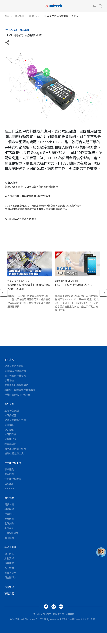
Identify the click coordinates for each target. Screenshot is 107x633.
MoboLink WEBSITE (42, 614)
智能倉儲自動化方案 (15, 420)
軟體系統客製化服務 (15, 448)
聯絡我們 (9, 593)
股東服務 (9, 563)
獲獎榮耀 (9, 518)
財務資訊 (9, 558)
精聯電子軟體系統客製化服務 (19, 390)
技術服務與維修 (12, 479)
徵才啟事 (9, 537)
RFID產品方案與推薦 (15, 371)
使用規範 (70, 614)
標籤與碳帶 (10, 444)
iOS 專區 (9, 429)
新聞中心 (34, 16)
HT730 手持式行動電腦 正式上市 (61, 16)
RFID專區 (9, 425)
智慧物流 (9, 380)
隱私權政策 (58, 614)
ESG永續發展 (11, 533)
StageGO (9, 488)
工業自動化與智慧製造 (16, 385)
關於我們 (19, 16)
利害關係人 (10, 577)
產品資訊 (9, 404)
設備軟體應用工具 (14, 453)
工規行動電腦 (11, 410)
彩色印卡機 (10, 439)
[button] (3, 293)
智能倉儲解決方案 (14, 366)
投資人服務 (10, 547)
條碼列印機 (10, 434)
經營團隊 (9, 514)
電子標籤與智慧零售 (15, 375)
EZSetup (8, 483)
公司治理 (9, 553)
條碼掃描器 (10, 415)
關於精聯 (9, 504)
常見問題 (9, 474)
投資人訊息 (10, 572)
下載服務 (9, 469)
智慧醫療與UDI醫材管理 (17, 394)
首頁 (6, 16)
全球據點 (9, 523)
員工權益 (9, 568)
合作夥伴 (9, 587)
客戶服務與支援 (12, 463)
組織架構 (9, 509)
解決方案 (9, 359)
